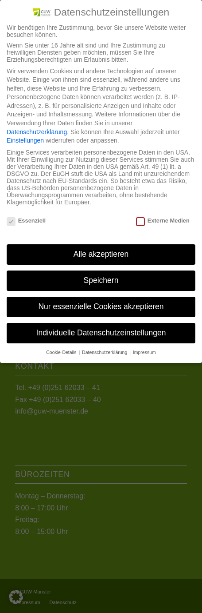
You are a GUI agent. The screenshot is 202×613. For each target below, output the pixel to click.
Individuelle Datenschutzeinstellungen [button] (101, 332)
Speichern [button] (101, 280)
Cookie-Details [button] (62, 352)
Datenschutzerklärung (37, 131)
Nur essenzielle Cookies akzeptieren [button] (100, 306)
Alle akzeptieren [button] (101, 254)
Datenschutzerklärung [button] (105, 352)
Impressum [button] (144, 352)
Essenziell (26, 220)
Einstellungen (25, 140)
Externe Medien (163, 220)
